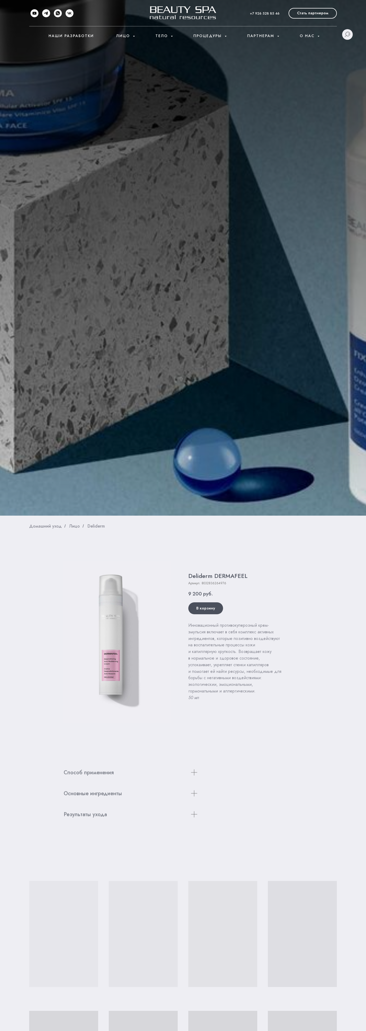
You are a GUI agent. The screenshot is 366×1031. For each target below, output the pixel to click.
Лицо (124, 35)
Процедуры (208, 35)
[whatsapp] (58, 13)
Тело (162, 35)
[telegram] (46, 13)
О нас (308, 35)
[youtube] (34, 13)
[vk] (69, 13)
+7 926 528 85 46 (265, 13)
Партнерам (261, 35)
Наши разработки (71, 35)
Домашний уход (45, 526)
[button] (313, 13)
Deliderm (96, 526)
